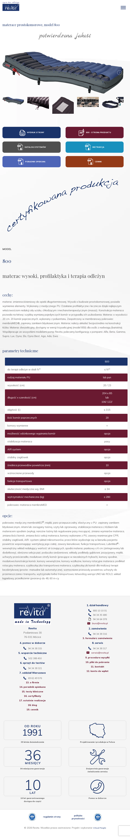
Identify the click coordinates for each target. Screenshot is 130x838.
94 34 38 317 (100, 652)
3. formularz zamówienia (97, 641)
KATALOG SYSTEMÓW (32, 148)
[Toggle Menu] (123, 7)
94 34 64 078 (100, 621)
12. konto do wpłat (97, 676)
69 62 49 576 (35, 682)
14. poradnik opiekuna (32, 691)
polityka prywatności (78, 824)
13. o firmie (32, 686)
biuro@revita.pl (99, 626)
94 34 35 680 (100, 617)
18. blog (32, 710)
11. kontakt (97, 671)
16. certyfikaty (32, 701)
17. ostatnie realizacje (32, 706)
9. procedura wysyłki (97, 661)
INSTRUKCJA (94, 148)
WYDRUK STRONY (31, 133)
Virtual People (99, 834)
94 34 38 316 (100, 637)
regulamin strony (52, 824)
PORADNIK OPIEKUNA (31, 163)
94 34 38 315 (35, 652)
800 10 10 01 (100, 612)
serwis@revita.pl (99, 656)
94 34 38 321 (35, 672)
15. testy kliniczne (32, 696)
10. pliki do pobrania (97, 666)
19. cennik (32, 715)
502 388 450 (35, 662)
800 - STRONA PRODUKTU (95, 133)
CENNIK (94, 163)
